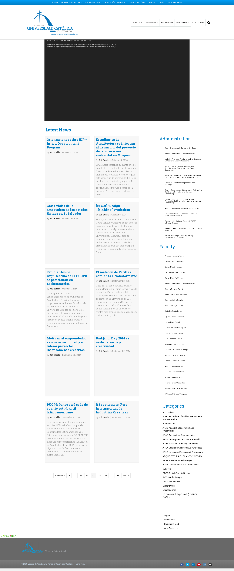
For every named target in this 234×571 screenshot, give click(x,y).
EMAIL (162, 2)
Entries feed (169, 496)
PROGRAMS (153, 21)
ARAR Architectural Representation (179, 411)
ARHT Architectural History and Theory (180, 420)
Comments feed (171, 500)
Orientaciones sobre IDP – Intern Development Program (67, 120)
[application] (117, 56)
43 (118, 452)
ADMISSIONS (184, 21)
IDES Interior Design (172, 453)
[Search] (210, 20)
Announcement (170, 400)
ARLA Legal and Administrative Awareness (182, 424)
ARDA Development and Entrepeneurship (182, 415)
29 (81, 452)
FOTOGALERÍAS (175, 2)
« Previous (60, 452)
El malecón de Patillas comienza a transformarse (116, 250)
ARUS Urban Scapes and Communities (181, 441)
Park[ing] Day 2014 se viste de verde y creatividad (112, 318)
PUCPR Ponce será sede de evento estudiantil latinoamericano (67, 385)
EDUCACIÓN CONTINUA (115, 2)
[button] (228, 565)
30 (87, 452)
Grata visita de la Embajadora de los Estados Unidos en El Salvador (67, 186)
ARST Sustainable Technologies (177, 437)
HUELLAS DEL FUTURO (71, 2)
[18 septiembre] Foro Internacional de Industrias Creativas (112, 385)
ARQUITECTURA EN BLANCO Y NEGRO (182, 432)
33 (106, 452)
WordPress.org (171, 504)
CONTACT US (200, 21)
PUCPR (55, 2)
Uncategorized (169, 466)
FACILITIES (168, 21)
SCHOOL (139, 21)
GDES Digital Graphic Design (176, 449)
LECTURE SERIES (172, 458)
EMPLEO (152, 2)
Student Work (169, 462)
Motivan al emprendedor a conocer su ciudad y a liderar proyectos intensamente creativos (66, 320)
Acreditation (168, 388)
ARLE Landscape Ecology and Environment (183, 428)
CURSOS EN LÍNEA (137, 2)
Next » (126, 452)
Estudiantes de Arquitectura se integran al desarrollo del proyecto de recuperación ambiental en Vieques (116, 123)
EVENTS (167, 445)
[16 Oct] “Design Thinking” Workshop (113, 184)
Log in (167, 492)
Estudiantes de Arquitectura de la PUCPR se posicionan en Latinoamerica (67, 254)
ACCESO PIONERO (93, 2)
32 (99, 452)
